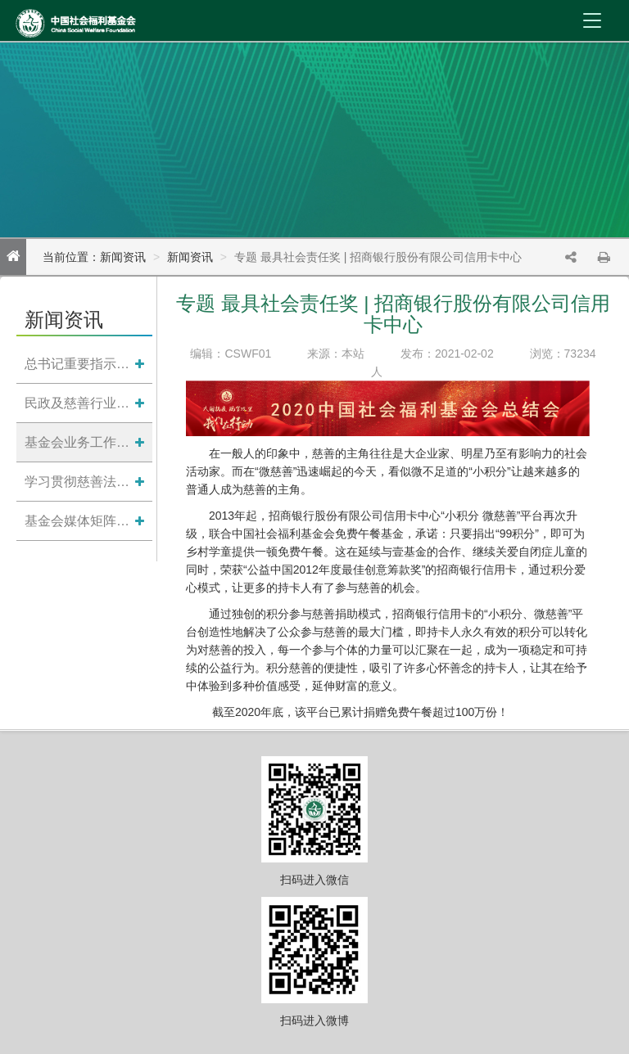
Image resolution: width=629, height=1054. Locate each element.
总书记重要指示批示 (80, 364)
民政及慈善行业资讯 (80, 403)
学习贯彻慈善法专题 (80, 482)
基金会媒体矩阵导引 (80, 521)
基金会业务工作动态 (80, 442)
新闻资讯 (190, 257)
